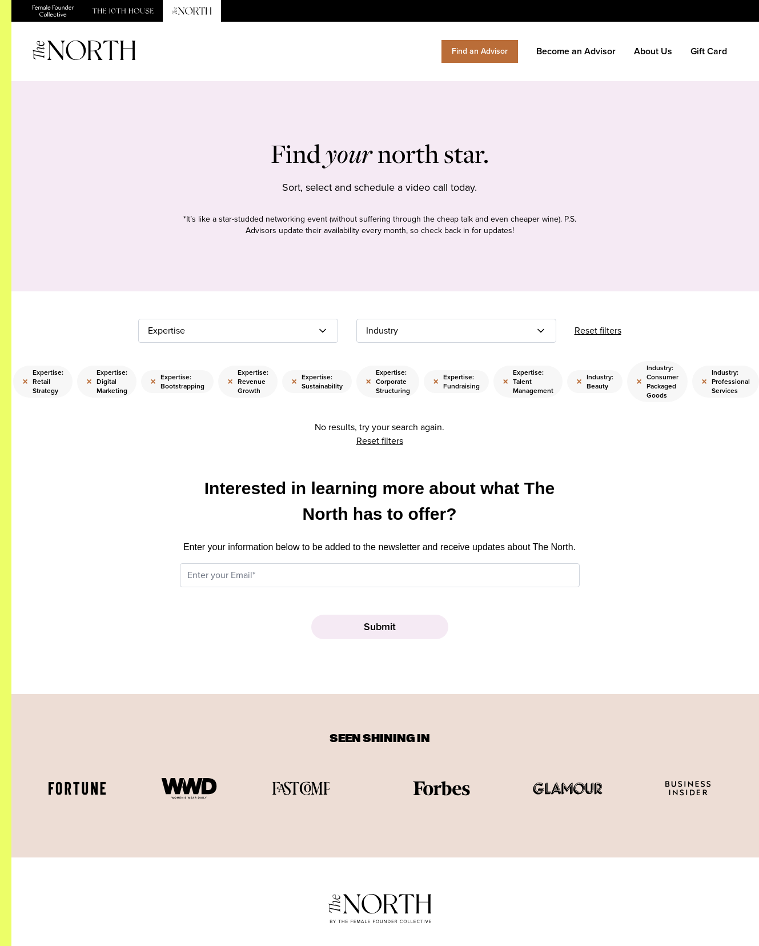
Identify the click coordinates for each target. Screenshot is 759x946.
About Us (653, 51)
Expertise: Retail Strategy (42, 381)
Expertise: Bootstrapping (177, 381)
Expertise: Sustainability (317, 381)
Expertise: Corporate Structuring (388, 381)
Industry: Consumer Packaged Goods (657, 381)
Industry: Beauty (594, 381)
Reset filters (598, 330)
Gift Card (708, 51)
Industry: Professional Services (725, 381)
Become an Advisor (576, 51)
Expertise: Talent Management (528, 381)
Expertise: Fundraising (456, 381)
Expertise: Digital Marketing (106, 381)
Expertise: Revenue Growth (247, 381)
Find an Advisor (480, 51)
